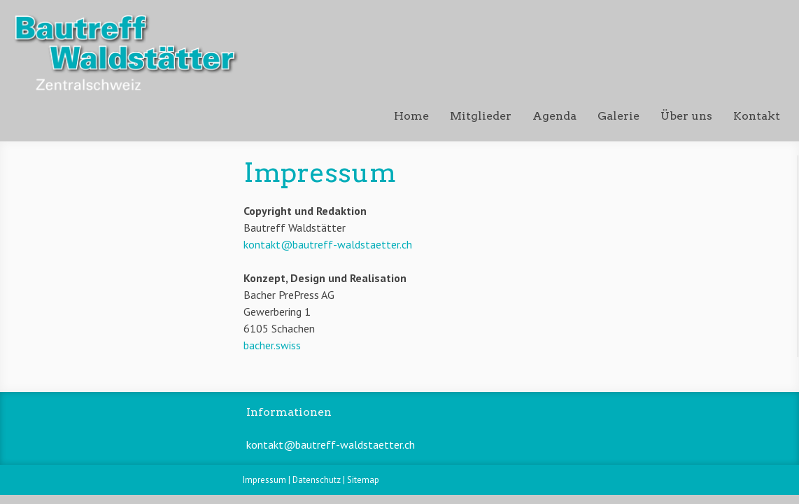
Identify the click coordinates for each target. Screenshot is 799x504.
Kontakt (756, 115)
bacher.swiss (272, 345)
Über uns (686, 115)
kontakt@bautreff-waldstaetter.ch (327, 244)
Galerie (618, 115)
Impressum (264, 480)
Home (411, 115)
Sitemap (363, 480)
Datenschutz (316, 480)
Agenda (554, 115)
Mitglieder (480, 115)
